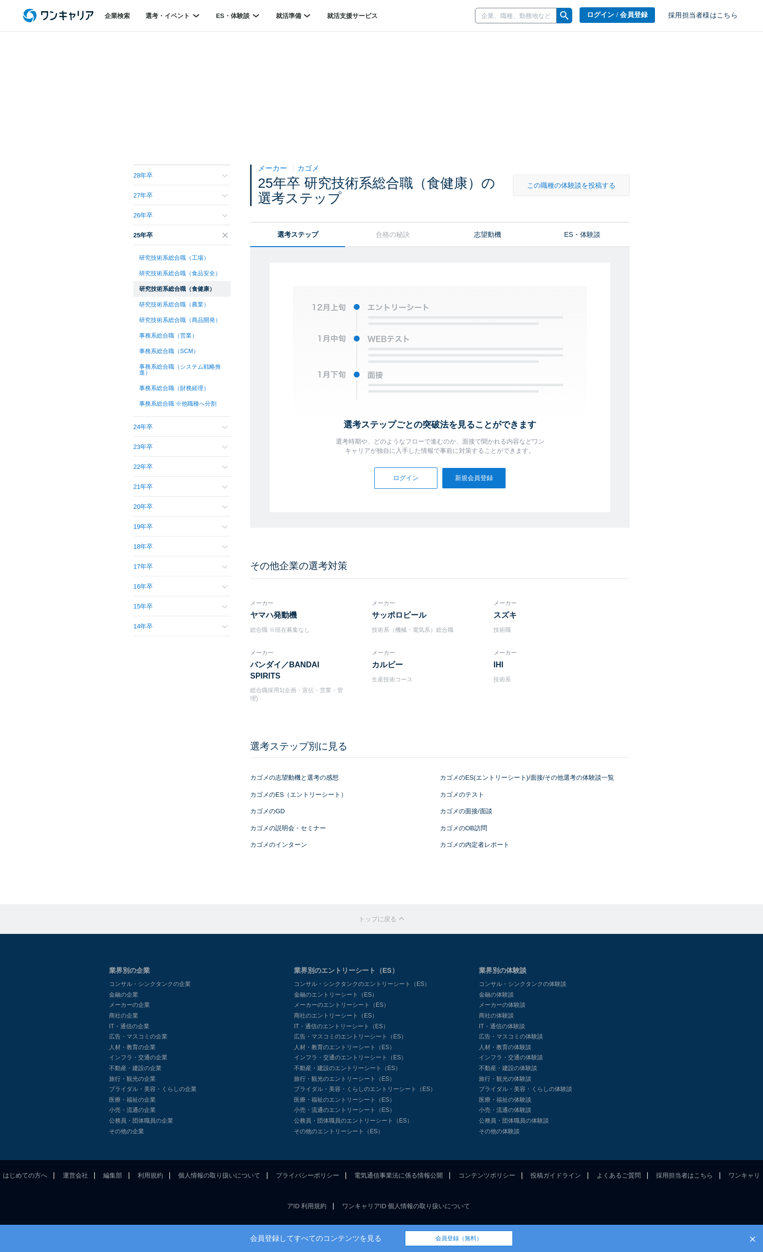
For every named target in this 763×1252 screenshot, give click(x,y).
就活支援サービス (352, 15)
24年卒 (180, 426)
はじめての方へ (25, 1175)
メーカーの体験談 (502, 1005)
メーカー (273, 168)
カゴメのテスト (462, 794)
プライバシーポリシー (307, 1175)
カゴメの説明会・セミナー (288, 828)
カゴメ (308, 168)
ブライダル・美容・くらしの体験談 (525, 1089)
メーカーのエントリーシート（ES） (341, 1005)
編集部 (112, 1175)
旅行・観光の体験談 (505, 1078)
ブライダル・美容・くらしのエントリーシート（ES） (365, 1089)
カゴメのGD (267, 811)
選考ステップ (297, 234)
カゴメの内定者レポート (474, 844)
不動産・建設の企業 (135, 1068)
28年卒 (180, 175)
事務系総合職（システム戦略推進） (180, 369)
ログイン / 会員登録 (617, 14)
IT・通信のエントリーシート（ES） (341, 1026)
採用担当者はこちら (684, 1175)
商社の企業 (123, 1015)
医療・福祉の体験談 (505, 1099)
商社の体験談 (496, 1015)
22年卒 (180, 466)
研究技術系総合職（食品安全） (180, 273)
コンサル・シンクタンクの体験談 (522, 984)
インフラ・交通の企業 (138, 1057)
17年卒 (180, 566)
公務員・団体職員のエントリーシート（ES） (353, 1120)
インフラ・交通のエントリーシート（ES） (350, 1057)
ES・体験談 (238, 15)
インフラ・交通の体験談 (511, 1057)
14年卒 (180, 626)
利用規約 (150, 1175)
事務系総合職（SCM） (169, 351)
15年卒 (180, 606)
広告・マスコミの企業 (138, 1036)
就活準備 (294, 15)
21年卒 (180, 486)
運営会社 (75, 1175)
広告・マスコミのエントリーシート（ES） (350, 1036)
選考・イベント (172, 15)
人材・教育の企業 (132, 1047)
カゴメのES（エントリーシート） (298, 794)
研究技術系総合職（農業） (174, 304)
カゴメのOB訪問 (463, 828)
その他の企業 (126, 1131)
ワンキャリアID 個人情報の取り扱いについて (406, 1206)
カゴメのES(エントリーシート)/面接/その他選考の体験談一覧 (527, 777)
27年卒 (180, 195)
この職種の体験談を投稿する (571, 185)
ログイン (405, 478)
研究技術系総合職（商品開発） (180, 320)
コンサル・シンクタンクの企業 (150, 984)
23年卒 (180, 446)
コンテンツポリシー (486, 1175)
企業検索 (117, 15)
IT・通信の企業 (129, 1026)
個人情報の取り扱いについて (219, 1175)
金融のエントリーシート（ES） (336, 994)
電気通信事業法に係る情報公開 (398, 1175)
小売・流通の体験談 (505, 1110)
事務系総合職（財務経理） (174, 388)
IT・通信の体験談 (502, 1026)
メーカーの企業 (129, 1005)
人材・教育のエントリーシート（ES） (344, 1047)
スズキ (505, 615)
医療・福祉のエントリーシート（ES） (344, 1099)
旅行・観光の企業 (132, 1078)
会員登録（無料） (459, 1238)
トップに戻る (381, 919)
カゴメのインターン (278, 844)
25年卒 (180, 235)
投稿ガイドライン (555, 1175)
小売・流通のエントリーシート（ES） (344, 1110)
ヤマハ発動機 (273, 615)
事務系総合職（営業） (168, 335)
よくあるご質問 (619, 1175)
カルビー (387, 665)
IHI (498, 665)
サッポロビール (399, 615)
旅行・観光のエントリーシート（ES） (344, 1078)
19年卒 (180, 526)
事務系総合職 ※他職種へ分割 (178, 403)
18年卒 (180, 546)
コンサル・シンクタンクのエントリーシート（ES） (362, 984)
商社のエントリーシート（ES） (336, 1015)
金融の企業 (123, 994)
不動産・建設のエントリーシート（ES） (347, 1068)
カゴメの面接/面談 (466, 811)
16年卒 (180, 586)
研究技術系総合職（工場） (174, 257)
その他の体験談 (499, 1131)
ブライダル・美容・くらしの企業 (153, 1089)
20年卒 (180, 506)
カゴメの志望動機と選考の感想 (294, 777)
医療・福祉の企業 (132, 1099)
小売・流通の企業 (132, 1110)
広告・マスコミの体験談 (511, 1036)
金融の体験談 (496, 994)
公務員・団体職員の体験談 (514, 1120)
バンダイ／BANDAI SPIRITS (284, 670)
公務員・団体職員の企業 (141, 1120)
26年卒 (180, 215)
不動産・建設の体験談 (508, 1068)
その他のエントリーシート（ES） (338, 1131)
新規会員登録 (474, 478)
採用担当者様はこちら (703, 15)
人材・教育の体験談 (505, 1047)
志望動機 (487, 234)
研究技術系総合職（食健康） (177, 289)
